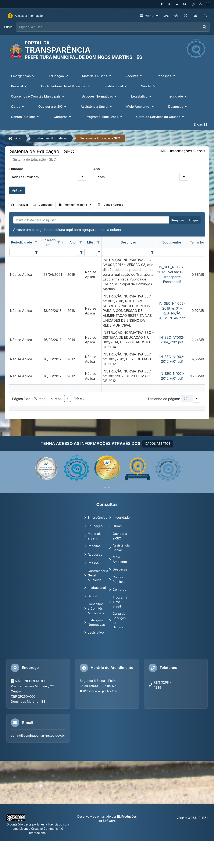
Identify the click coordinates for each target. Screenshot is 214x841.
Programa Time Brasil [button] (104, 117)
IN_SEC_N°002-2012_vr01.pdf (172, 358)
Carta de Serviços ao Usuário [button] (160, 117)
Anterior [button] (56, 398)
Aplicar (17, 190)
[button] (82, 176)
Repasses (95, 554)
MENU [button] (147, 15)
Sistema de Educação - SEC (100, 138)
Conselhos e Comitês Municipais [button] (38, 96)
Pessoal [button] (19, 86)
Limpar (193, 220)
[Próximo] (115, 487)
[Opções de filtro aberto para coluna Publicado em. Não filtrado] (59, 242)
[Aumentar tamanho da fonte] (185, 4)
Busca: (8, 26)
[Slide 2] (109, 487)
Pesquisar (177, 220)
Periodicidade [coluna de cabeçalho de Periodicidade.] (21, 242)
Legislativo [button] (141, 96)
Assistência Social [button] (97, 106)
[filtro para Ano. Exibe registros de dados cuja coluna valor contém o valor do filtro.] (73, 252)
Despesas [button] (178, 106)
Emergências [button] (23, 76)
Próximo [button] (79, 398)
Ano (96, 169)
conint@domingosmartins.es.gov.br (38, 735)
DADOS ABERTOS (157, 443)
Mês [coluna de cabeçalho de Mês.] (90, 242)
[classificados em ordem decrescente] (63, 242)
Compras (119, 589)
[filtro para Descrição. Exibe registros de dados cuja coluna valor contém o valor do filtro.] (126, 252)
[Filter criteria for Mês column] (99, 252)
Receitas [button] (134, 76)
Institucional (97, 587)
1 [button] (67, 398)
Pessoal (93, 563)
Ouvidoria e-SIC (120, 535)
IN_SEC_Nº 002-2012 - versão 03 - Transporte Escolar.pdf (172, 274)
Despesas (120, 569)
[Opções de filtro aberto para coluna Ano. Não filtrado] (80, 242)
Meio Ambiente (120, 559)
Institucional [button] (116, 86)
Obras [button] (18, 106)
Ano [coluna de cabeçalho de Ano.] (72, 242)
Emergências (97, 517)
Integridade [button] (177, 96)
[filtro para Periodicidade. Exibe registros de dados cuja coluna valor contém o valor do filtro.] (21, 252)
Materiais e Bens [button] (97, 76)
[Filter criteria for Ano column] (81, 252)
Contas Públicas (119, 579)
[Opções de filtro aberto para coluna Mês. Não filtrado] (98, 242)
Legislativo (96, 632)
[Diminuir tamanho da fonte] (172, 4)
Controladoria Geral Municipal (98, 575)
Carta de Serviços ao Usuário (119, 620)
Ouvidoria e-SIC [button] (52, 106)
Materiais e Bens (94, 535)
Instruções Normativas (51, 138)
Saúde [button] (148, 86)
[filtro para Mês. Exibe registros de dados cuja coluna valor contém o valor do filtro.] (90, 252)
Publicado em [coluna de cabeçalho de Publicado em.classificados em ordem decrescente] (48, 242)
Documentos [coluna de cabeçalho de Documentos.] (172, 242)
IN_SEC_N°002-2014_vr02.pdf (172, 339)
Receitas (94, 546)
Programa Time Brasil (120, 601)
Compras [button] (63, 117)
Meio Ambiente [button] (140, 106)
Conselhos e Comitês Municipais (96, 608)
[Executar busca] (204, 27)
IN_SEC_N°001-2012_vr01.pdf (172, 375)
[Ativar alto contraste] (165, 4)
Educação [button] (59, 76)
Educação (95, 526)
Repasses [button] (166, 76)
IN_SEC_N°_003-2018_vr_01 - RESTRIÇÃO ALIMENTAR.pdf (172, 310)
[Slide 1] (105, 487)
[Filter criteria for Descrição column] (152, 252)
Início (14, 138)
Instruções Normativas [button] (98, 96)
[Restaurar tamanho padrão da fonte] (178, 4)
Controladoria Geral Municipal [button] (66, 86)
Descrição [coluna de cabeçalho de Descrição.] (128, 242)
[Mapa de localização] (107, 781)
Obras (117, 526)
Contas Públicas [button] (25, 117)
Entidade (16, 169)
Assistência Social (121, 547)
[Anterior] (98, 487)
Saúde (92, 596)
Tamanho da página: (163, 398)
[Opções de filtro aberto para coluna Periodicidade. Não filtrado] (36, 242)
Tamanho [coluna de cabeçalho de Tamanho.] (197, 242)
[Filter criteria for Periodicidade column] (36, 252)
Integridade (121, 517)
